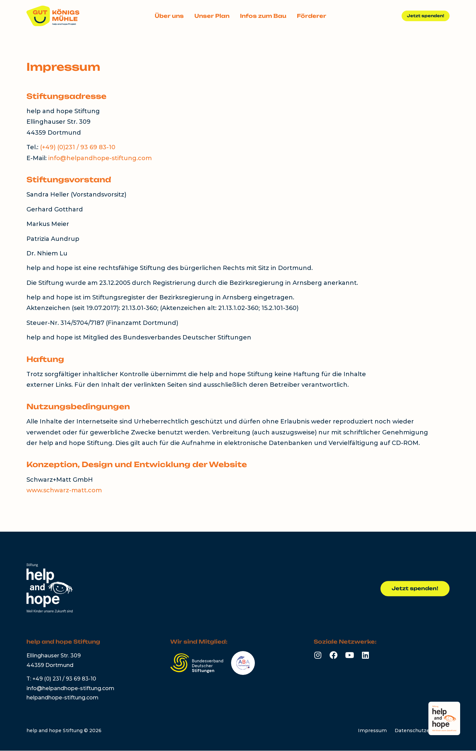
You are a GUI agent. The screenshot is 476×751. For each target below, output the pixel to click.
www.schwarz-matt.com (64, 490)
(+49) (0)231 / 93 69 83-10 (77, 147)
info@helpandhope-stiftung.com (100, 158)
